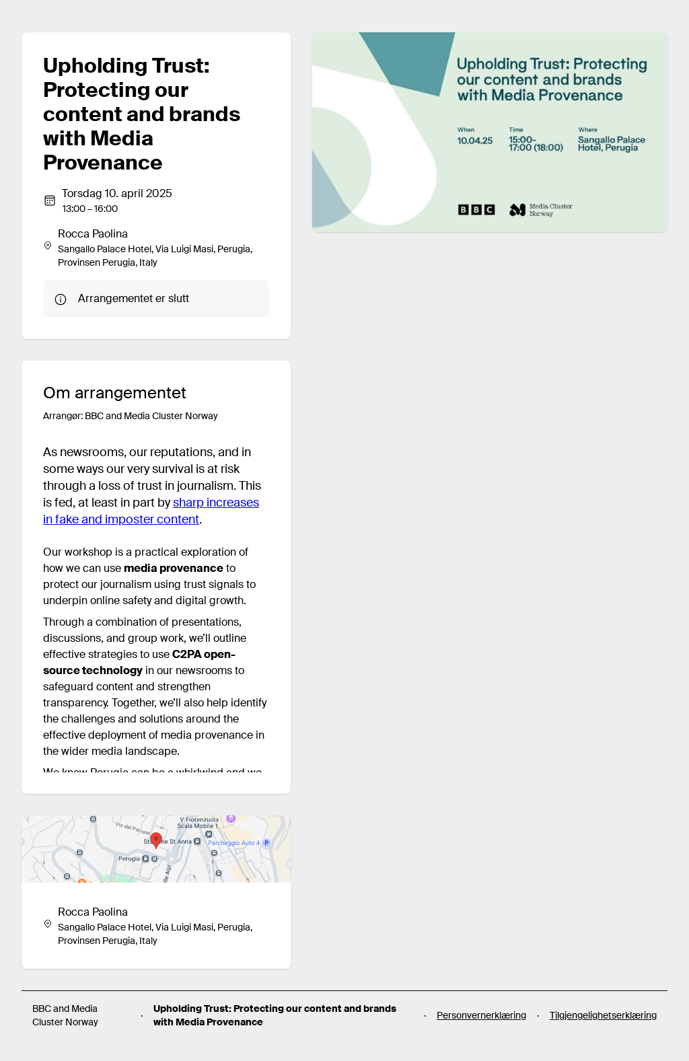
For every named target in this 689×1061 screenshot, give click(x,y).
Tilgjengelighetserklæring (603, 1015)
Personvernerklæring (481, 1015)
